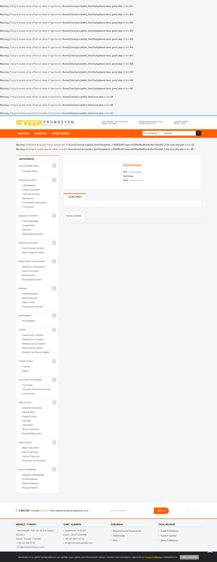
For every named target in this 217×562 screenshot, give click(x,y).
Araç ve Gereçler (30, 429)
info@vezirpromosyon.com (150, 122)
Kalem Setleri (29, 302)
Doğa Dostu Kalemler (32, 306)
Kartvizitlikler (28, 412)
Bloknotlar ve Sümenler (34, 460)
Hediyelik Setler (30, 171)
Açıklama (74, 196)
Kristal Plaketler (30, 479)
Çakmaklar (27, 425)
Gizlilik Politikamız (169, 531)
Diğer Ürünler (25, 402)
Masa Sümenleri (30, 271)
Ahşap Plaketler (30, 487)
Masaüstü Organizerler (33, 266)
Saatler (22, 330)
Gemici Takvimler (31, 456)
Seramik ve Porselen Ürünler (36, 389)
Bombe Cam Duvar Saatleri (36, 352)
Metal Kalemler (30, 298)
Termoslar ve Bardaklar (30, 379)
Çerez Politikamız (169, 540)
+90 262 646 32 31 (147, 123)
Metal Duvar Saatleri (32, 348)
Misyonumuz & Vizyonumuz (127, 531)
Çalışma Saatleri (181, 122)
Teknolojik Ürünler (27, 180)
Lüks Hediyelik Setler (29, 166)
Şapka (25, 371)
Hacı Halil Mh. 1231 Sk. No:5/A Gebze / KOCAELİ (115, 123)
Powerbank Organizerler (34, 202)
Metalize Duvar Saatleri (34, 343)
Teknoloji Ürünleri (31, 194)
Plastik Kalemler (30, 294)
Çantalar (26, 420)
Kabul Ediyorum (189, 557)
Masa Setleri (28, 275)
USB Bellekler (29, 185)
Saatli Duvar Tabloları (33, 335)
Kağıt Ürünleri (25, 442)
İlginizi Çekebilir (73, 215)
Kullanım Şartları (168, 535)
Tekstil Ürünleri (26, 361)
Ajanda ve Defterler (28, 215)
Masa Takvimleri (30, 448)
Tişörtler (26, 366)
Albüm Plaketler (30, 483)
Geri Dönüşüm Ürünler (33, 248)
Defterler (26, 229)
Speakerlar (27, 198)
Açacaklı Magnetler (32, 433)
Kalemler (23, 288)
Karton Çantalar (30, 452)
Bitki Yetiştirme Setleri (33, 252)
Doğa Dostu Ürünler (28, 243)
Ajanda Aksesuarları (32, 234)
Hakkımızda (119, 535)
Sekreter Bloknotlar (32, 408)
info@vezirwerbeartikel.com (79, 543)
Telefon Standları (31, 189)
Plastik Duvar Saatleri (33, 339)
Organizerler (28, 225)
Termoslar (27, 385)
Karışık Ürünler (29, 416)
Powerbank (28, 207)
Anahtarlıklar (25, 315)
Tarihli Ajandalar (30, 221)
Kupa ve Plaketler (27, 469)
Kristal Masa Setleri (32, 279)
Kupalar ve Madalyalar (33, 475)
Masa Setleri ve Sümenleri (32, 261)
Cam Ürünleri (28, 393)
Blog (115, 540)
